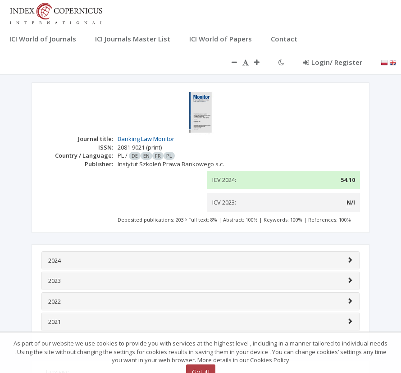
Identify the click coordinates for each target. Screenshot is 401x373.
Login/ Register (332, 62)
